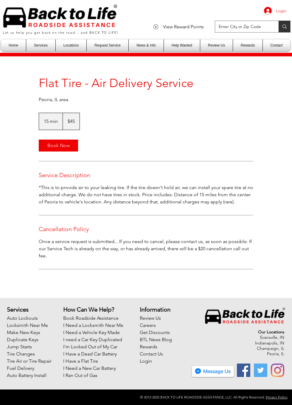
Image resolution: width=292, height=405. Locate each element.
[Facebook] (243, 370)
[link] (58, 146)
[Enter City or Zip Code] (242, 26)
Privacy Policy (277, 397)
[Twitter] (260, 370)
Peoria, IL (275, 353)
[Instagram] (277, 370)
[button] (41, 45)
